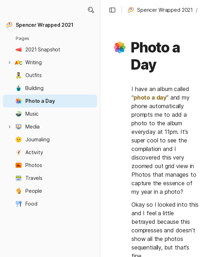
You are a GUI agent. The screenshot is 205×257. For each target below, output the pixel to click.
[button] (91, 10)
